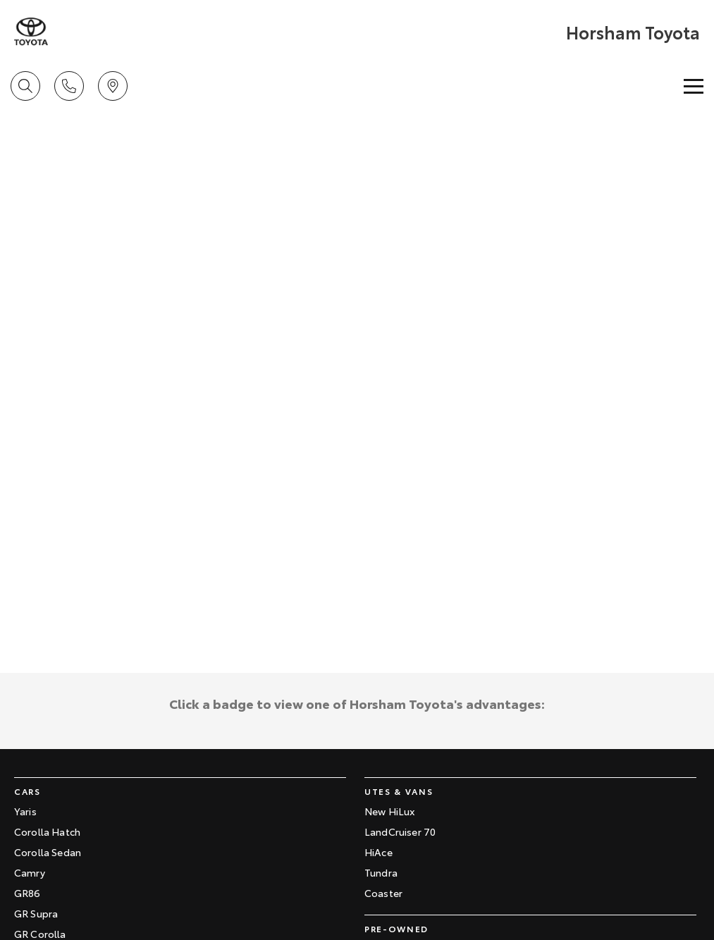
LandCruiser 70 (400, 831)
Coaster (383, 893)
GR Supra (36, 913)
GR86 (27, 893)
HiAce (378, 852)
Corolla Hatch (47, 831)
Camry (29, 872)
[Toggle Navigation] (693, 86)
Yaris (25, 811)
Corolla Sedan (47, 852)
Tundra (381, 872)
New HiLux (389, 811)
